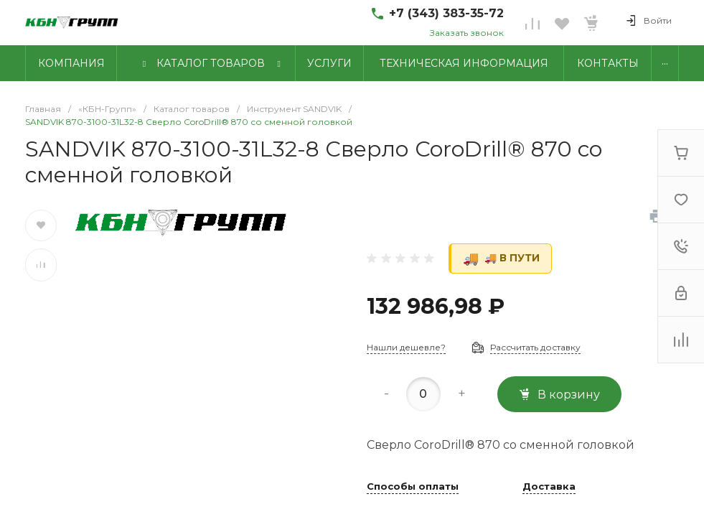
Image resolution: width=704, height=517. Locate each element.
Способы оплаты (413, 487)
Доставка (549, 487)
